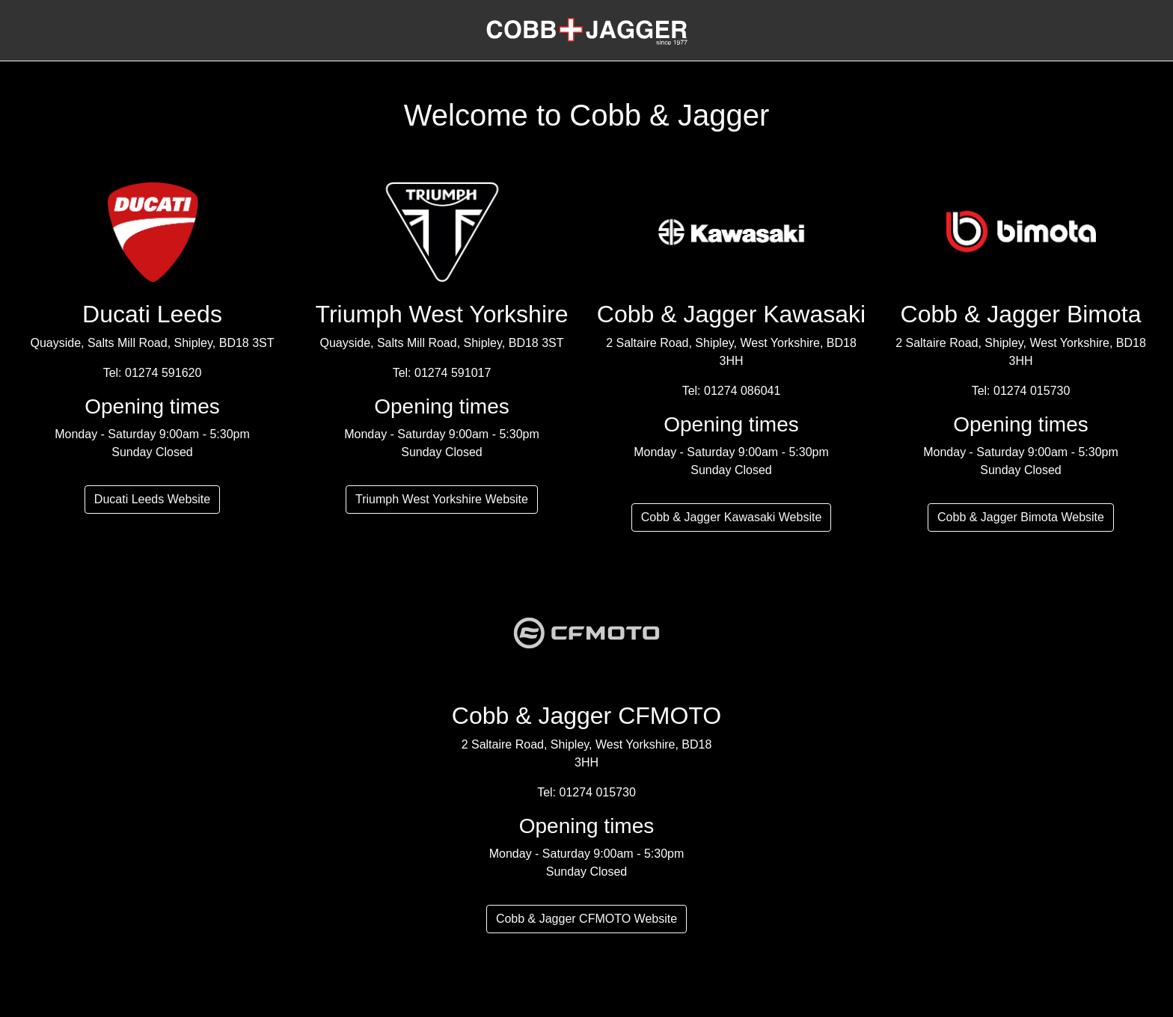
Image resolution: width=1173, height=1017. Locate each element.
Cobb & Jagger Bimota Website (1020, 517)
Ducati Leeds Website (152, 499)
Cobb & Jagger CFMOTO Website (586, 918)
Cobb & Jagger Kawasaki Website (731, 517)
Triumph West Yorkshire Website (441, 499)
